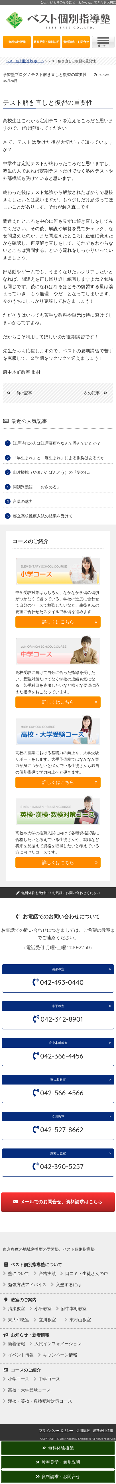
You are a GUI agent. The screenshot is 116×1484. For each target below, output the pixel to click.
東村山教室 (58, 1153)
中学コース (49, 1378)
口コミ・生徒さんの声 (86, 1273)
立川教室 (60, 1116)
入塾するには (69, 1284)
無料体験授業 (17, 42)
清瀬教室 (58, 969)
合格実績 (47, 1273)
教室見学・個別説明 (46, 42)
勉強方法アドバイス (27, 1284)
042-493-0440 (62, 982)
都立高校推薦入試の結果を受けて (43, 516)
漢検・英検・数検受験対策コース (40, 1401)
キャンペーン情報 (60, 1355)
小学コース (18, 1378)
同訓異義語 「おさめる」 (37, 486)
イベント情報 (21, 1355)
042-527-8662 (61, 1129)
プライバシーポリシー (56, 1430)
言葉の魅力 (23, 501)
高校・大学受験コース (29, 1390)
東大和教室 (58, 1080)
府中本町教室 (58, 1043)
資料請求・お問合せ (76, 42)
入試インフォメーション (58, 1343)
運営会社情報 (103, 1430)
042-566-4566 (62, 1093)
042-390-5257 (62, 1166)
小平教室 (58, 1006)
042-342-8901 (61, 1019)
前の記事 (17, 392)
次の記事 (97, 392)
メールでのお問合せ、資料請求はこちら (57, 1201)
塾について (18, 1273)
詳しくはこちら (58, 621)
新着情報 (16, 1343)
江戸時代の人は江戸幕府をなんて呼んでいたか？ (57, 443)
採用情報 (83, 1430)
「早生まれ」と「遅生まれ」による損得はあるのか (59, 457)
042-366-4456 (61, 1056)
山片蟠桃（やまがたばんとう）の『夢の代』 (53, 472)
